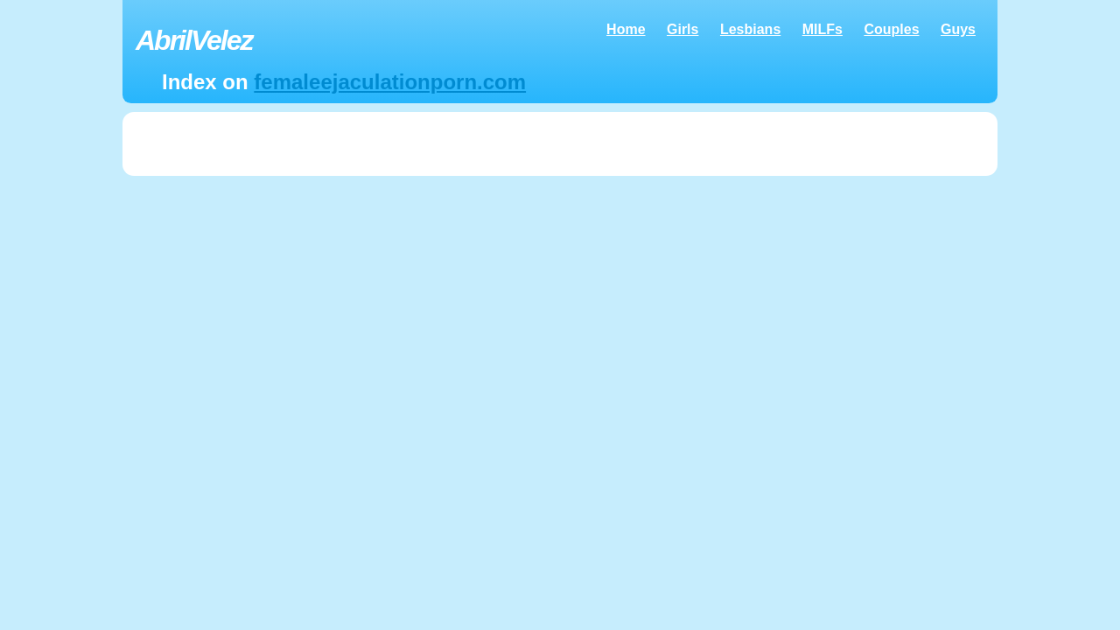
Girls (682, 29)
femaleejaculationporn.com (390, 82)
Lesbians (750, 29)
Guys (958, 29)
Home (625, 29)
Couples (891, 29)
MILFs (822, 29)
